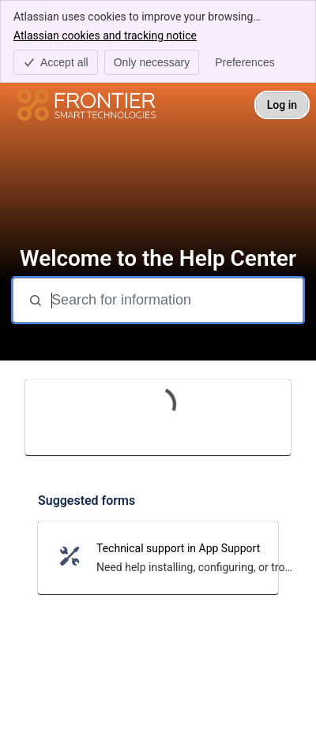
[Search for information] (175, 300)
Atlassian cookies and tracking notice (105, 35)
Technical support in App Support (178, 548)
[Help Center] (86, 104)
